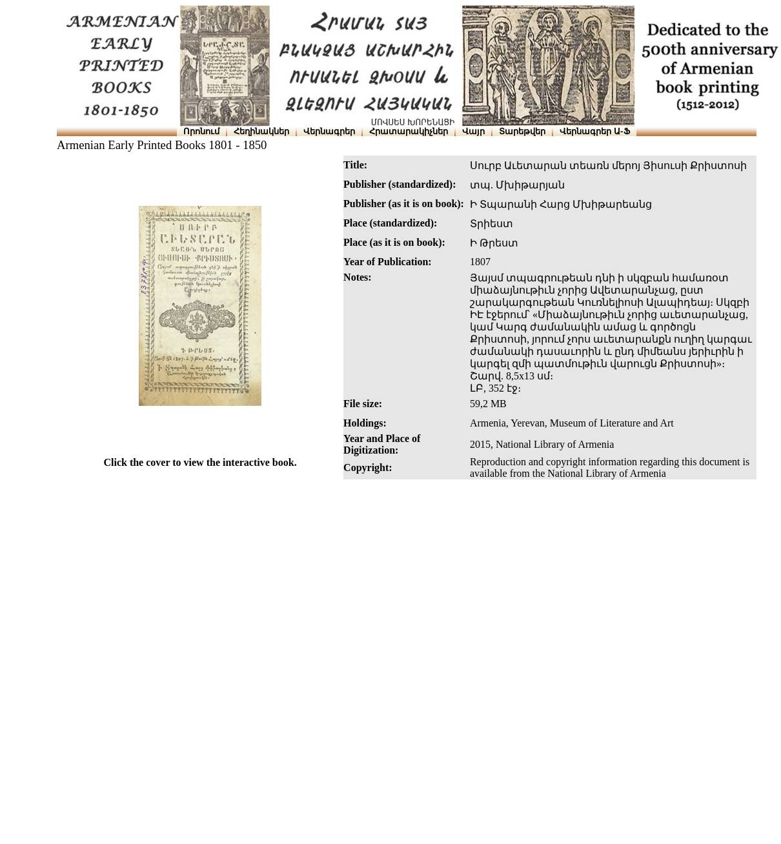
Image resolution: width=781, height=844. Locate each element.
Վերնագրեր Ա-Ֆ (594, 131)
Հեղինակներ (261, 131)
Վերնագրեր (329, 131)
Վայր (473, 131)
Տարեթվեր (522, 131)
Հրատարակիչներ (408, 131)
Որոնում (201, 131)
